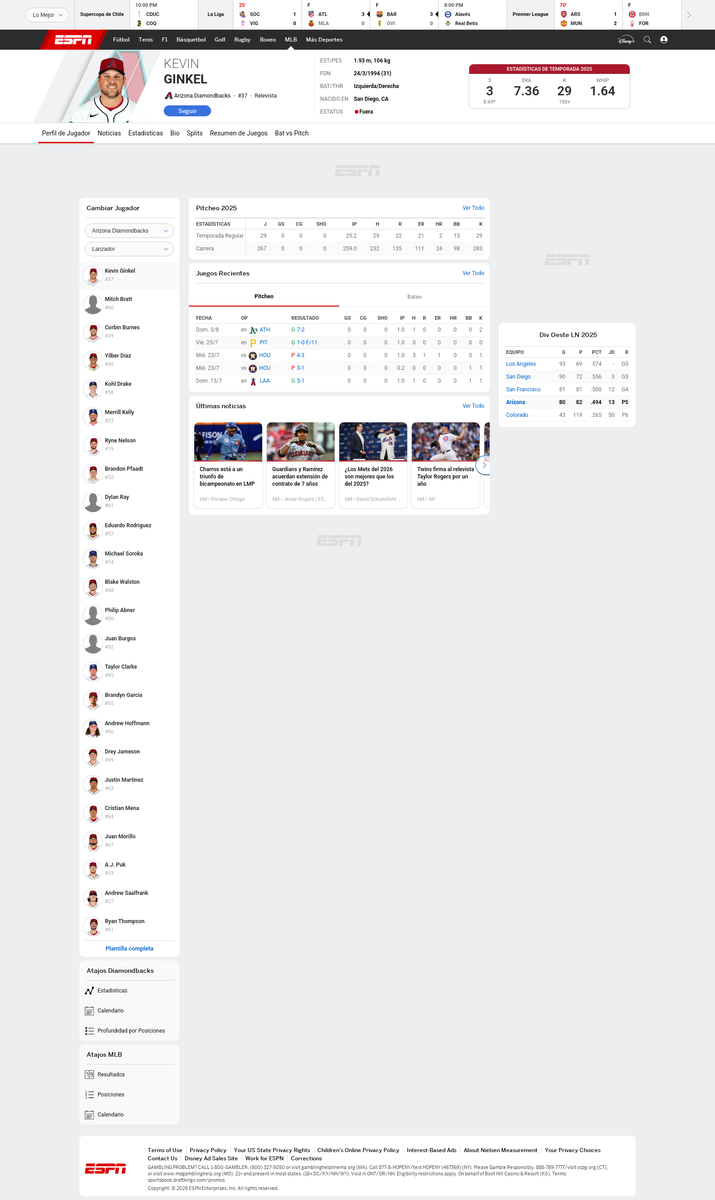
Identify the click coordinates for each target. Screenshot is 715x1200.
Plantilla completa (129, 948)
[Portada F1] (164, 40)
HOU (264, 355)
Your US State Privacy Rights (272, 1150)
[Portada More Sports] (324, 40)
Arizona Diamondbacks (202, 96)
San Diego (518, 377)
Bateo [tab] (414, 297)
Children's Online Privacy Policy (358, 1150)
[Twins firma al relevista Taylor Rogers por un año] (446, 465)
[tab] (264, 297)
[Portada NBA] (191, 40)
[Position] (129, 249)
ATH (264, 330)
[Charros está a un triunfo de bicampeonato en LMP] (228, 465)
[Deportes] (47, 15)
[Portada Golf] (220, 40)
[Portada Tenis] (146, 40)
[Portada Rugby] (242, 40)
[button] (647, 39)
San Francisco (523, 389)
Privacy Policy (208, 1150)
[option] (228, 465)
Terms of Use (165, 1150)
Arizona (515, 402)
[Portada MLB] (291, 40)
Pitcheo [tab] (263, 296)
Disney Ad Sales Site (211, 1158)
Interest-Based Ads (431, 1150)
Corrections (306, 1158)
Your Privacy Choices (573, 1150)
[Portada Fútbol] (121, 40)
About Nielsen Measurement (501, 1150)
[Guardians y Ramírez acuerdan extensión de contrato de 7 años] (301, 465)
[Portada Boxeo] (268, 40)
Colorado (517, 415)
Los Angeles (521, 364)
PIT (263, 342)
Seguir (187, 111)
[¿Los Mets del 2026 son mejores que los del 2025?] (373, 465)
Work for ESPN (264, 1158)
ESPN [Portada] (73, 40)
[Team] (129, 231)
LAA (264, 381)
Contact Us (162, 1158)
